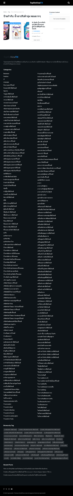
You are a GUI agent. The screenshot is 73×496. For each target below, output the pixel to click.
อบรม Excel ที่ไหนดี (42, 148)
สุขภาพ (39, 106)
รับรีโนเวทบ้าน (7, 398)
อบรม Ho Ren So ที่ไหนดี (44, 151)
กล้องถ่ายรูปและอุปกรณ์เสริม (11, 109)
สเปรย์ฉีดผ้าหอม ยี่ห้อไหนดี (44, 109)
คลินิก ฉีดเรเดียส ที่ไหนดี (10, 138)
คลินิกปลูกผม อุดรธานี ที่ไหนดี (11, 168)
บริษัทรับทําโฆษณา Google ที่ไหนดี (13, 318)
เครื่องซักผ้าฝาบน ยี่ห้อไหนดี (45, 227)
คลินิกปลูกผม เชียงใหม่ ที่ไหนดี (11, 171)
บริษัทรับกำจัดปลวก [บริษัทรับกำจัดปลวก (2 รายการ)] (20, 442)
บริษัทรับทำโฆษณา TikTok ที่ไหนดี (13, 307)
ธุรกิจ (5, 233)
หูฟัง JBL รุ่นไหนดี (42, 142)
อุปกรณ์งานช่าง (41, 195)
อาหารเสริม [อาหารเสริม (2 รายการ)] (64, 445)
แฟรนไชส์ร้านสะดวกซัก (44, 346)
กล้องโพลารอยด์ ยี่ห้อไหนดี (10, 112)
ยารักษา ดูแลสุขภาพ (9, 378)
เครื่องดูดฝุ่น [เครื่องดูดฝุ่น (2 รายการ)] (20, 452)
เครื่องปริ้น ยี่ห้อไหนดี (43, 266)
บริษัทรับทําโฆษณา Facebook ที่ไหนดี (14, 316)
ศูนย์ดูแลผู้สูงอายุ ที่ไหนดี (44, 88)
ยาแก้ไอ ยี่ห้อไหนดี (8, 386)
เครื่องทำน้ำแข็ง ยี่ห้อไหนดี (44, 254)
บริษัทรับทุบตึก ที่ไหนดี (9, 313)
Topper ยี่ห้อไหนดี (8, 94)
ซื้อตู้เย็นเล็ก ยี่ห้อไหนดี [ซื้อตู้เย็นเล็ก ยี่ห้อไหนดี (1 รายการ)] (10, 439)
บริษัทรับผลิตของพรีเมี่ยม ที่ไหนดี (12, 321)
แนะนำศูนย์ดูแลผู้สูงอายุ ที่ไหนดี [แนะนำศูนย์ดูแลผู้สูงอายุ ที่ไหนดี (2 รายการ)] (60, 458)
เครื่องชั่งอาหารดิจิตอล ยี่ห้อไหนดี (46, 218)
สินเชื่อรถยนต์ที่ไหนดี (43, 103)
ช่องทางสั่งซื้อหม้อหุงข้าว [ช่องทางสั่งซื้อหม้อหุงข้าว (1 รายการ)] (25, 436)
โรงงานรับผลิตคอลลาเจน (44, 393)
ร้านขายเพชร (7, 404)
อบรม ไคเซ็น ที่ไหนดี (43, 177)
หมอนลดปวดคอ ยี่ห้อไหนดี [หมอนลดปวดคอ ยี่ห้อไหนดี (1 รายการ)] (21, 445)
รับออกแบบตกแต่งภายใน (10, 401)
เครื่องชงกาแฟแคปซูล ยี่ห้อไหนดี (46, 216)
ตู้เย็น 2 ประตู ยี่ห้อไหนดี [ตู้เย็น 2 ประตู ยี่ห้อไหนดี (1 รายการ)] (24, 439)
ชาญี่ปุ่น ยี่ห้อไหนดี (8, 191)
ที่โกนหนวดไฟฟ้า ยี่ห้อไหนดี (11, 230)
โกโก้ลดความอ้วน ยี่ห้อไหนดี (45, 363)
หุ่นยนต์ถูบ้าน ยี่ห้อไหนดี (44, 139)
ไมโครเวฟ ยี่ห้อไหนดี (43, 416)
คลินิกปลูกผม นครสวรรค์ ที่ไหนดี (12, 165)
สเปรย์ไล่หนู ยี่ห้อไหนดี (43, 115)
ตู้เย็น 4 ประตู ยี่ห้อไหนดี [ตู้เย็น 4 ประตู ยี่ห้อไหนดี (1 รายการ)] (48, 439)
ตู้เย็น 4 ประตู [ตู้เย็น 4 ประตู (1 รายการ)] (36, 439)
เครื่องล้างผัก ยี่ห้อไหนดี (43, 286)
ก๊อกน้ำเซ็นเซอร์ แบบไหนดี (10, 115)
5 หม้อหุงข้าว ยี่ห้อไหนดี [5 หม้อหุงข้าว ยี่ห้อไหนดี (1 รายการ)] (10, 429)
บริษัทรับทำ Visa (8, 304)
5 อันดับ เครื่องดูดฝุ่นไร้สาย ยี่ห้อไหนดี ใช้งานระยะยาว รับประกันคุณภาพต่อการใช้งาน (27, 472)
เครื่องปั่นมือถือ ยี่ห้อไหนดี (44, 275)
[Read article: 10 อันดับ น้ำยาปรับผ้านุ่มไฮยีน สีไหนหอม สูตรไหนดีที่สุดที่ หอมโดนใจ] (16, 31)
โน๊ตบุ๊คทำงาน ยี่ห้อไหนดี (44, 369)
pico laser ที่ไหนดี (8, 85)
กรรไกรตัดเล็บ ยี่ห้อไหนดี (10, 97)
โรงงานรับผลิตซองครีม (44, 396)
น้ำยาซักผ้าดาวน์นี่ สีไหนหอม (11, 253)
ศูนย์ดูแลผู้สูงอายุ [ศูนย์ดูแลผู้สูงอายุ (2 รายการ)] (31, 442)
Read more (38, 40)
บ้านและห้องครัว (8, 339)
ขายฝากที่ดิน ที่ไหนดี (9, 132)
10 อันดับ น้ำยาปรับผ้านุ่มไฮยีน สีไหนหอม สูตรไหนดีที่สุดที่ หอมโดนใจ (38, 25)
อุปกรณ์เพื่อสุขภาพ (42, 201)
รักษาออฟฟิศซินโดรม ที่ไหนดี (11, 392)
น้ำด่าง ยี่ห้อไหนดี (8, 248)
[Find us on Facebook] (3, 489)
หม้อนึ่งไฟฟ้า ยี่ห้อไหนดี (43, 124)
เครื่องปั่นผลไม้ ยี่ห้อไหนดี (44, 272)
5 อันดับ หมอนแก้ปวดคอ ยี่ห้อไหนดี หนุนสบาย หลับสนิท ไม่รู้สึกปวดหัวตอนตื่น (24, 475)
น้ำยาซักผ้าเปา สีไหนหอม (10, 256)
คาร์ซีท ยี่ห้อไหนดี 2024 (10, 177)
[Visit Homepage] (36, 3)
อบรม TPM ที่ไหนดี (42, 162)
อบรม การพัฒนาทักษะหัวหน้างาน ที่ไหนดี (49, 168)
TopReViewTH (36, 31)
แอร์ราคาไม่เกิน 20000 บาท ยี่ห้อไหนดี (48, 357)
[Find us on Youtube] (11, 489)
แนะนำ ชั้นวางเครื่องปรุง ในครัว (46, 334)
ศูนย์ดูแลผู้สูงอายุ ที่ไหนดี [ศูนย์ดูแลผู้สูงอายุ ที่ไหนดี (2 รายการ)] (44, 442)
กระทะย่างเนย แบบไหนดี (10, 103)
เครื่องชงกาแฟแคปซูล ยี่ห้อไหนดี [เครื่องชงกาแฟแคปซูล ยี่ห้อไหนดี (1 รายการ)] (51, 448)
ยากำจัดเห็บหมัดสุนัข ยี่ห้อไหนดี (12, 360)
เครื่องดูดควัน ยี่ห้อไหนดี (44, 239)
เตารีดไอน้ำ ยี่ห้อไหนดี (43, 307)
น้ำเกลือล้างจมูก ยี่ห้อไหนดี (10, 277)
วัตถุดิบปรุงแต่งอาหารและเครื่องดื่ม (47, 86)
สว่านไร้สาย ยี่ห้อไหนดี (43, 97)
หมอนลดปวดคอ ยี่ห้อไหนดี (44, 121)
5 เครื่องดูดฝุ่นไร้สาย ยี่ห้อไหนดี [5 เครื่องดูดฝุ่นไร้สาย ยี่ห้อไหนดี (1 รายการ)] (52, 433)
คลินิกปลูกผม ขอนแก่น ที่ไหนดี (11, 162)
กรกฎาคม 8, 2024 (36, 33)
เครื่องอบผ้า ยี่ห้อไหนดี (43, 295)
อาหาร (39, 183)
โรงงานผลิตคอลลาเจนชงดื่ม (45, 387)
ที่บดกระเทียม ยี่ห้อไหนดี (10, 227)
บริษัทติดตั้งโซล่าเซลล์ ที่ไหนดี (11, 292)
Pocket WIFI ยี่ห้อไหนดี (10, 88)
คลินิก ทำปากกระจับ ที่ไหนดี (11, 144)
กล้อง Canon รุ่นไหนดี (9, 106)
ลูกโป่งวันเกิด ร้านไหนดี (44, 83)
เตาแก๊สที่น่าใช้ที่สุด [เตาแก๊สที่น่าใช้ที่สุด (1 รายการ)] (16, 458)
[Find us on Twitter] (6, 489)
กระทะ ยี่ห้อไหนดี (8, 100)
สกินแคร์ (39, 91)
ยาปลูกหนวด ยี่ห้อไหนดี (9, 375)
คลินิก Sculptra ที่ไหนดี (10, 135)
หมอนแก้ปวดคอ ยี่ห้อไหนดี (44, 127)
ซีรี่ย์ (4, 200)
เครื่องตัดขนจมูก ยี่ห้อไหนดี (44, 248)
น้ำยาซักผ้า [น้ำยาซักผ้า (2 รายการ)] (59, 439)
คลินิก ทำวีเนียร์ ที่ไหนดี (10, 147)
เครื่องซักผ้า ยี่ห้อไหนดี (43, 224)
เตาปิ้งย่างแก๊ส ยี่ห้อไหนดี (44, 304)
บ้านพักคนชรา (7, 336)
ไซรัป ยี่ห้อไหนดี (41, 408)
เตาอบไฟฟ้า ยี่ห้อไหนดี (43, 310)
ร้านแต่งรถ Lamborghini (10, 416)
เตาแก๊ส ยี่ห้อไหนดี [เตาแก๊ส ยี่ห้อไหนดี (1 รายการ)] (27, 458)
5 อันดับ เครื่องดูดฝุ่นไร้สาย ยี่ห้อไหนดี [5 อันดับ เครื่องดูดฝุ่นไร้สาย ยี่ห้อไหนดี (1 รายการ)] (50, 429)
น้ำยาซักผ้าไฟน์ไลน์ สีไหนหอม (11, 259)
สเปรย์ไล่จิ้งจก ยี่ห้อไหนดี (44, 112)
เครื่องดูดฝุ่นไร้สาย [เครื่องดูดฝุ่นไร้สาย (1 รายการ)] (30, 452)
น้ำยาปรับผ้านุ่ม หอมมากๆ (17, 12)
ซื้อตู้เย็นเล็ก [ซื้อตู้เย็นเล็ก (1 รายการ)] (49, 436)
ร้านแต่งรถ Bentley (9, 410)
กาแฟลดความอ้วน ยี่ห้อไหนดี (11, 129)
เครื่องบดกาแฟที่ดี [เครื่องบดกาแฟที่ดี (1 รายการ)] (8, 455)
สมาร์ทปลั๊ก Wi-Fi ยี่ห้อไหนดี (45, 94)
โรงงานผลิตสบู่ (41, 390)
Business (6, 74)
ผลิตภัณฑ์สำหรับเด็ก (9, 345)
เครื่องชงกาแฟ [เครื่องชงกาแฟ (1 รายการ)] (8, 448)
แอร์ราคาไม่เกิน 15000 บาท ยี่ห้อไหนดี (48, 354)
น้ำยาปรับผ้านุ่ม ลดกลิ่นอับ (10, 271)
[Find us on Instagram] (9, 489)
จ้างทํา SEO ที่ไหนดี (8, 183)
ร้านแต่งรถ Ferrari (8, 413)
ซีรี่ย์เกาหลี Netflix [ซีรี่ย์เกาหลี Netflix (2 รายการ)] (39, 436)
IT (4, 79)
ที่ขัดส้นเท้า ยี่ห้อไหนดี (9, 212)
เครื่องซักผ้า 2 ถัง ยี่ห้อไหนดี (44, 221)
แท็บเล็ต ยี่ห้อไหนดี (42, 331)
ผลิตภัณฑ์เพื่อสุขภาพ (9, 348)
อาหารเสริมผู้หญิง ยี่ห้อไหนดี (45, 189)
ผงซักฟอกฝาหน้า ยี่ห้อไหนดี (11, 342)
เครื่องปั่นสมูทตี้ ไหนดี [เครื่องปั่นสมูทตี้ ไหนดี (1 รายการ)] (62, 455)
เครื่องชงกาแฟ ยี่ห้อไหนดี (44, 213)
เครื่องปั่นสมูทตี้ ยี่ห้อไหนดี (44, 278)
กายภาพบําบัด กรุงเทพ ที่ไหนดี (11, 123)
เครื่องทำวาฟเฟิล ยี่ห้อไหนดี (45, 257)
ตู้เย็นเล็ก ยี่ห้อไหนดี (8, 209)
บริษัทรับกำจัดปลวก (8, 295)
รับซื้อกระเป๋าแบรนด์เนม (10, 395)
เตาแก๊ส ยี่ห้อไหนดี (42, 313)
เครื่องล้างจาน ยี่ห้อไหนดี (44, 283)
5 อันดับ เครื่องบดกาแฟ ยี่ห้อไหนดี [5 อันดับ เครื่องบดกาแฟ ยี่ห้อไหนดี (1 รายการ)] (33, 433)
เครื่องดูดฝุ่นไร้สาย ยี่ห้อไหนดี (45, 245)
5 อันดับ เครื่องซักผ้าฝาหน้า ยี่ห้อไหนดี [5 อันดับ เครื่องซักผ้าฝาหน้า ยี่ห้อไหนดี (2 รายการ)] (28, 429)
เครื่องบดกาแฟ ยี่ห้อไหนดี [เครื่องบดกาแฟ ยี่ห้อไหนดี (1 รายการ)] (22, 455)
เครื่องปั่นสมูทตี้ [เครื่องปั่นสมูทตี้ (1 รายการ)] (35, 455)
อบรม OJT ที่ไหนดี (42, 153)
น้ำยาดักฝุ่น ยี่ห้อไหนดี (9, 262)
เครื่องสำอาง (41, 292)
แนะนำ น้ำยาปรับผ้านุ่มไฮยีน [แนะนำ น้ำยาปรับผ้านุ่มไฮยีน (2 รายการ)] (42, 458)
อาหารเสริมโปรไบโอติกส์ (44, 192)
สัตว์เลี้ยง (40, 100)
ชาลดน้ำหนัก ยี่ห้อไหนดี (10, 194)
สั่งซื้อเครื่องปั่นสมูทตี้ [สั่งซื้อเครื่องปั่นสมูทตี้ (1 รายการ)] (58, 442)
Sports (5, 91)
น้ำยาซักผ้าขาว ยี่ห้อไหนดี (10, 251)
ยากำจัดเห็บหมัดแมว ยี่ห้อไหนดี (12, 363)
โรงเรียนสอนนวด (42, 405)
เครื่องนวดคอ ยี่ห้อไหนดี (44, 260)
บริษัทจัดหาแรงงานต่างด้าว (11, 289)
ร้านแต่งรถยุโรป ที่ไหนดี (44, 74)
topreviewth (10, 493)
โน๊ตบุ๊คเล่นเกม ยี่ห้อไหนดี (44, 372)
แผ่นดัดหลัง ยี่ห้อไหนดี (43, 340)
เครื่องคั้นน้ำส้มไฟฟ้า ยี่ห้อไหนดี (46, 210)
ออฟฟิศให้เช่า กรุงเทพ (43, 180)
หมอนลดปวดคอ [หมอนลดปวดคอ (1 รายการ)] (8, 445)
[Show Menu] (4, 3)
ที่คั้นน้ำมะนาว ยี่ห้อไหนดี (10, 215)
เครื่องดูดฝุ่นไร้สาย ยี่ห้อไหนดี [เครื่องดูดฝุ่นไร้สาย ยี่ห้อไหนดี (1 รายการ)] (45, 452)
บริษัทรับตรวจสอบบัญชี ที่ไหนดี (12, 301)
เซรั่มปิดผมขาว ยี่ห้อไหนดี (44, 301)
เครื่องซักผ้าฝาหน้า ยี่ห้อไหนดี (45, 230)
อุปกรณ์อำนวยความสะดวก (45, 198)
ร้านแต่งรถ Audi (8, 407)
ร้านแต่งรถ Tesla (8, 419)
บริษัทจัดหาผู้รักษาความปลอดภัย (12, 286)
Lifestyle (6, 82)
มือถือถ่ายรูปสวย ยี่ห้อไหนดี (10, 357)
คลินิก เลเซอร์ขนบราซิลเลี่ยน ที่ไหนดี (13, 150)
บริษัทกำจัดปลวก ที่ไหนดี (10, 283)
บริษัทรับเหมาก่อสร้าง (9, 324)
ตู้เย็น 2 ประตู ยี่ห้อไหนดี (10, 203)
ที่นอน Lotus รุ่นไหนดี (9, 218)
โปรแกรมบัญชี (41, 375)
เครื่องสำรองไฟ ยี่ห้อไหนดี (44, 289)
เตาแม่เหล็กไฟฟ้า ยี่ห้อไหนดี (45, 316)
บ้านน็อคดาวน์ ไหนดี (9, 333)
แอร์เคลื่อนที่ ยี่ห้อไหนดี (43, 360)
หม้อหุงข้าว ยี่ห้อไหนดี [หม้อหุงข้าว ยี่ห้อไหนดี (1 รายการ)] (36, 445)
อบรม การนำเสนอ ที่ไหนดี (44, 165)
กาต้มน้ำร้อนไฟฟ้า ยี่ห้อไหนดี (11, 121)
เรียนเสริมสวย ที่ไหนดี (43, 319)
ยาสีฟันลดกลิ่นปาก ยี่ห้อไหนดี (11, 381)
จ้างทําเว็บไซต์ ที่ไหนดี (9, 186)
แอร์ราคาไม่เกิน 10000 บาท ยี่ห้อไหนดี (48, 351)
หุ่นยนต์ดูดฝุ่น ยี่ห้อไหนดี (44, 136)
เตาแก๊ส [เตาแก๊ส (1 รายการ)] (6, 458)
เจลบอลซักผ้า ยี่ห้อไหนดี (44, 298)
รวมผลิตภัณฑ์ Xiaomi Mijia (11, 389)
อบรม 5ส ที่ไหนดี (42, 145)
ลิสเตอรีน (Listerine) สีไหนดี (45, 80)
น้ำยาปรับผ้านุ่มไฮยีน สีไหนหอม (12, 23)
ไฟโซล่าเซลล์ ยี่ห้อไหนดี (44, 413)
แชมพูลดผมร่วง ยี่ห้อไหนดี (44, 328)
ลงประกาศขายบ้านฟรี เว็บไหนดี (46, 77)
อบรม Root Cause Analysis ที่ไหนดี (47, 159)
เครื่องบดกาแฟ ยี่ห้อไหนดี (44, 263)
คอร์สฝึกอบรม (7, 174)
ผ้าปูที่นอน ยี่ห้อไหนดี (9, 351)
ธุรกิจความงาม (7, 236)
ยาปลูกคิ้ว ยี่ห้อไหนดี (9, 369)
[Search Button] (69, 3)
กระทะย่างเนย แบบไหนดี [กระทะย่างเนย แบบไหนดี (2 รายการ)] (10, 436)
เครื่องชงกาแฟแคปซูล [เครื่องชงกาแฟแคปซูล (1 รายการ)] (34, 448)
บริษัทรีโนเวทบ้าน (8, 327)
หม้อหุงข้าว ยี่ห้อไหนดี (43, 130)
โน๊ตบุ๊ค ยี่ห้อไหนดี (42, 366)
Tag (9, 12)
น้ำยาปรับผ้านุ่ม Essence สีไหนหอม (13, 268)
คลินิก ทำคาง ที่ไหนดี (9, 141)
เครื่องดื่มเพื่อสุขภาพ (43, 236)
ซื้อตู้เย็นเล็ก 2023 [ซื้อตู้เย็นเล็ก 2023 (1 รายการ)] (58, 436)
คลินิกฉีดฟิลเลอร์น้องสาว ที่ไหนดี (12, 156)
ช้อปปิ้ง (5, 188)
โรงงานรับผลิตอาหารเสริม (44, 399)
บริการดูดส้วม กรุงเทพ (9, 280)
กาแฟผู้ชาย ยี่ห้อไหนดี (9, 126)
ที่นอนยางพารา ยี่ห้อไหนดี (10, 224)
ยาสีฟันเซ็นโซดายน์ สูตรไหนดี (12, 383)
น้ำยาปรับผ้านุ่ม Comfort (10, 265)
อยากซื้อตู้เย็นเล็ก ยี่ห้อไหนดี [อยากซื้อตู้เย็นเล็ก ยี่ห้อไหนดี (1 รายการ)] (51, 445)
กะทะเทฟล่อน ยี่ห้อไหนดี (10, 118)
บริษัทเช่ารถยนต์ (8, 330)
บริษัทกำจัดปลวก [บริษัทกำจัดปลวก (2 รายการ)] (8, 442)
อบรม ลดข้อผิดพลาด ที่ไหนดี (45, 174)
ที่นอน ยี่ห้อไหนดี (8, 221)
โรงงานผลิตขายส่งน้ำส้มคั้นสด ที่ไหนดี (48, 381)
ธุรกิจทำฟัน (6, 239)
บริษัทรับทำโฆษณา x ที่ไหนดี (11, 310)
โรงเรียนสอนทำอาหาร (43, 402)
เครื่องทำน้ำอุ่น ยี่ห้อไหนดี (44, 251)
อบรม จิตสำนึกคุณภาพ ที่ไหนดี (45, 171)
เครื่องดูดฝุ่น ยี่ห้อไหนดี (43, 242)
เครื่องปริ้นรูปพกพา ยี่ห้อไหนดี (45, 269)
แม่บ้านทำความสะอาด (43, 348)
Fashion (5, 76)
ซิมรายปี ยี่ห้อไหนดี (8, 197)
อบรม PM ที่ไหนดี (42, 156)
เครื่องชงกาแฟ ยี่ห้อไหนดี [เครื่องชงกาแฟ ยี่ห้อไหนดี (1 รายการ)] (20, 448)
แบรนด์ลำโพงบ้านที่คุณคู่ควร (45, 337)
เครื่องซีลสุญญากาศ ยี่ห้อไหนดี (45, 233)
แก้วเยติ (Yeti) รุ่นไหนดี (44, 325)
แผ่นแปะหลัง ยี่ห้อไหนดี (43, 343)
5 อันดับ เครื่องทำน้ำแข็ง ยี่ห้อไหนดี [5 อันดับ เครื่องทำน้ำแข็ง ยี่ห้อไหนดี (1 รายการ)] (13, 433)
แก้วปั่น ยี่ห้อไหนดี (42, 322)
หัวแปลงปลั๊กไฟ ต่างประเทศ (45, 133)
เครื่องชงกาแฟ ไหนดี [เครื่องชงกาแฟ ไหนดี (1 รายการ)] (9, 452)
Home (5, 12)
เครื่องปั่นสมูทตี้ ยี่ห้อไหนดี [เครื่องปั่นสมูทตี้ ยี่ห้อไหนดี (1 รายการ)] (47, 455)
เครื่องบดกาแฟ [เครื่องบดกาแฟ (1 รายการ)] (58, 452)
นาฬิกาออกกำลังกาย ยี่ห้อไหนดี (12, 245)
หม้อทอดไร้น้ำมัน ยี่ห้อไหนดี (45, 118)
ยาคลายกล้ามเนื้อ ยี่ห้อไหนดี (11, 366)
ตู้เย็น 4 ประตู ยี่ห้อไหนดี (10, 206)
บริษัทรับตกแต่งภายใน (9, 298)
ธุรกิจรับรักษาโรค (8, 242)
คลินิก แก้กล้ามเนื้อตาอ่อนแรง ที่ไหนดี (13, 153)
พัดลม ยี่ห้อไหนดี (8, 354)
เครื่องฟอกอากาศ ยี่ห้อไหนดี (45, 281)
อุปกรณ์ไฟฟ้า (41, 204)
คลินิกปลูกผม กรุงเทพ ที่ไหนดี (11, 159)
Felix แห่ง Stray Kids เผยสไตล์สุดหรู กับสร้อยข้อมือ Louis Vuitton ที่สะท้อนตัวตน (25, 469)
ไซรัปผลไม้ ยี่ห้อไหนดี (43, 411)
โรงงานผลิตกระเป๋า (42, 378)
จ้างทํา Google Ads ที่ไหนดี (11, 180)
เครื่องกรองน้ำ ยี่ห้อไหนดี (44, 207)
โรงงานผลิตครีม (42, 384)
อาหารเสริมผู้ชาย (42, 186)
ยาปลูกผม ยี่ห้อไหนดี (9, 372)
